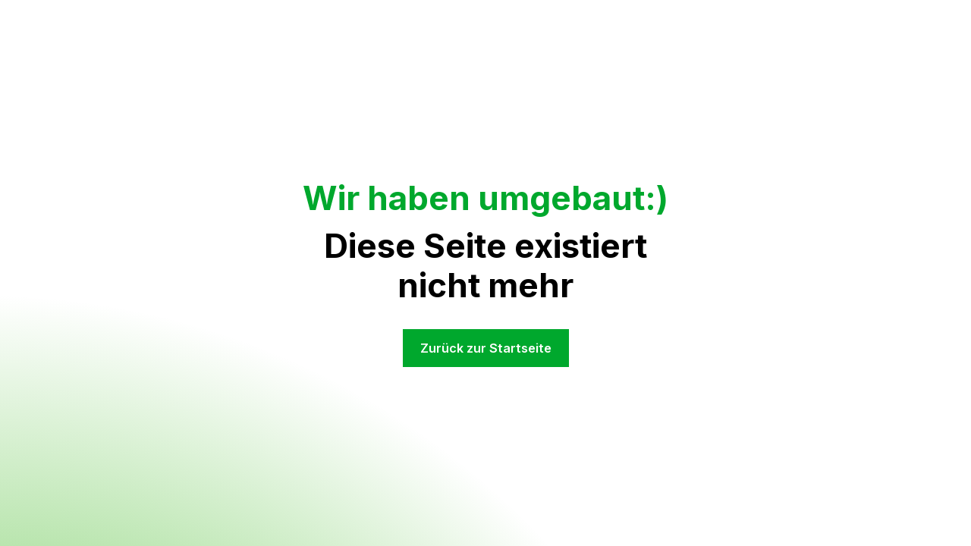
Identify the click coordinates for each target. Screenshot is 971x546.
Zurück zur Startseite (485, 348)
